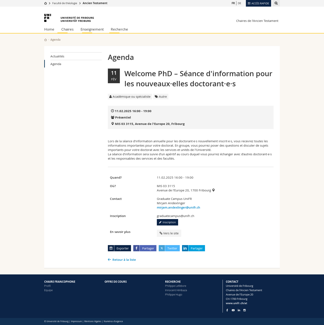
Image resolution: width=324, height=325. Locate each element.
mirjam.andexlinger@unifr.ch (178, 207)
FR (233, 3)
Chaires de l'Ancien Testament (257, 21)
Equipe (48, 290)
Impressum (76, 321)
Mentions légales (92, 321)
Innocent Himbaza (176, 290)
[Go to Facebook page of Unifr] (227, 310)
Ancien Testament (95, 3)
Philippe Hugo (173, 294)
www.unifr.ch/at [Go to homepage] (236, 303)
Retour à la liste (124, 259)
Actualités (57, 56)
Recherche (119, 29)
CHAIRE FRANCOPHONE (59, 281)
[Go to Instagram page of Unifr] (244, 310)
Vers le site (169, 233)
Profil (47, 286)
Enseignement (92, 29)
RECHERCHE (173, 281)
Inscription (167, 222)
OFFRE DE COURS (116, 281)
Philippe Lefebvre (175, 286)
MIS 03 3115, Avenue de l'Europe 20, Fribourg (150, 124)
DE (239, 3)
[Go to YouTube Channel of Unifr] (233, 310)
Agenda (55, 64)
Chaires (67, 29)
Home (49, 29)
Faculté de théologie (64, 3)
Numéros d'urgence (113, 321)
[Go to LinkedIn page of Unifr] (239, 310)
